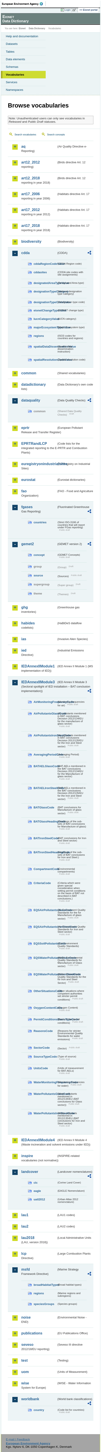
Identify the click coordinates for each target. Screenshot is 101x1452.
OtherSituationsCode (45, 991)
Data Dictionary (37, 28)
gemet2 (27, 544)
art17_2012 (30, 210)
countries (40, 522)
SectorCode (42, 1047)
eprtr (25, 428)
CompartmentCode (45, 869)
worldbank (30, 1399)
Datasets (12, 44)
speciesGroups (44, 1304)
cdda (25, 253)
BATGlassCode (44, 807)
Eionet (22, 28)
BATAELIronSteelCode (45, 788)
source (38, 575)
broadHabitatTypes (45, 1284)
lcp (23, 1253)
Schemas (12, 66)
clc (36, 1182)
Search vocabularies (25, 134)
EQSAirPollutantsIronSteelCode (45, 926)
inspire (27, 1156)
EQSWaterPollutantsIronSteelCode (45, 974)
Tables (10, 51)
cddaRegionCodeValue (45, 263)
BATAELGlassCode (45, 766)
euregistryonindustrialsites (39, 464)
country (39, 1410)
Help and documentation (22, 36)
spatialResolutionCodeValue (45, 359)
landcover (29, 1172)
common (28, 373)
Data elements (15, 59)
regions (39, 336)
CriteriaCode (42, 883)
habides (28, 623)
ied (23, 650)
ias (23, 639)
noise (26, 1317)
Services (11, 82)
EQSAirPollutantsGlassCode (45, 910)
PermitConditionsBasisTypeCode (45, 1019)
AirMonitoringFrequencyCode (45, 702)
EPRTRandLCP (34, 443)
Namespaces (14, 89)
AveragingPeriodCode (45, 754)
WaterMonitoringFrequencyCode (45, 1082)
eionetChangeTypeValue (45, 310)
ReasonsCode (43, 1031)
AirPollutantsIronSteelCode (45, 735)
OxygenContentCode (45, 1007)
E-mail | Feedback (18, 1439)
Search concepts (56, 134)
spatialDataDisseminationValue (45, 346)
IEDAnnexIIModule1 (38, 666)
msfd (25, 1269)
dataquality (30, 400)
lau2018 (27, 1238)
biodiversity (31, 241)
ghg (24, 607)
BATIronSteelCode (45, 838)
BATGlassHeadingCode (45, 821)
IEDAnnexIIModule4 (38, 1140)
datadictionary (33, 384)
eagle (37, 1191)
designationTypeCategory (45, 291)
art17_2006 (30, 194)
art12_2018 (30, 178)
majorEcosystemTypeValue (45, 327)
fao (24, 491)
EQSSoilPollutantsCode (45, 943)
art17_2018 (30, 226)
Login (68, 9)
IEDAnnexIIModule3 (38, 682)
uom (25, 1372)
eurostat (28, 480)
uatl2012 (39, 1199)
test (24, 1360)
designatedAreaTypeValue (45, 283)
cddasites (40, 272)
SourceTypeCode (45, 1056)
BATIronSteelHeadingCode (45, 852)
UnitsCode (41, 1068)
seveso (27, 1344)
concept (39, 555)
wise (25, 1383)
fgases (27, 507)
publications (31, 1333)
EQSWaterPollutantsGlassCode (45, 957)
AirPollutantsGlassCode (45, 713)
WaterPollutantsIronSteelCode (45, 1113)
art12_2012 (30, 162)
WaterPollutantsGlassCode (45, 1094)
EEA (24, 4)
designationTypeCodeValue (45, 302)
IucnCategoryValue (45, 319)
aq (23, 146)
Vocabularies (15, 74)
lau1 (24, 1215)
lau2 (24, 1226)
